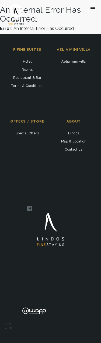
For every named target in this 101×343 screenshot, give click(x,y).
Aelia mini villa (73, 61)
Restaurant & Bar (27, 78)
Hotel (27, 61)
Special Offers (27, 133)
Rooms (27, 70)
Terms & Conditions (27, 86)
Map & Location (73, 141)
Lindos (73, 133)
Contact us (74, 149)
